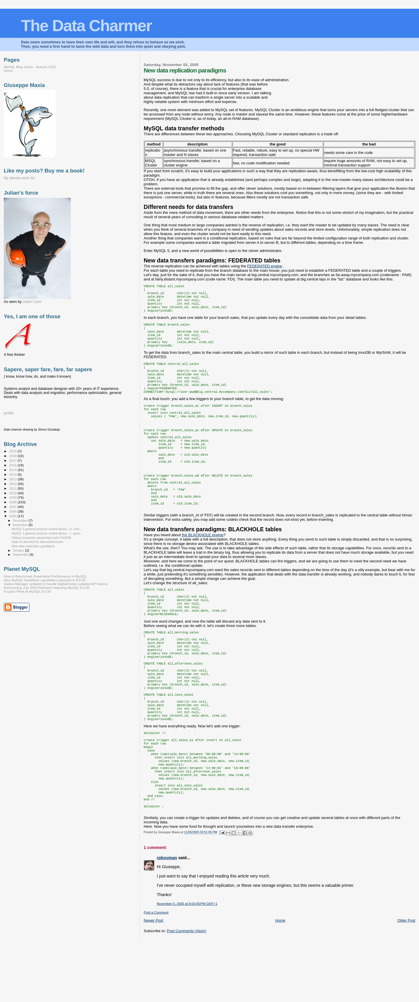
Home (280, 979)
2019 (13, 451)
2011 (13, 488)
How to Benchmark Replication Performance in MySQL (45, 576)
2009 (13, 497)
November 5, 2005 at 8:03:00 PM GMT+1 (187, 962)
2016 (13, 465)
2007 (13, 507)
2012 (13, 484)
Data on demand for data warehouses (37, 541)
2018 (13, 456)
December (21, 520)
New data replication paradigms (33, 546)
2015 (13, 470)
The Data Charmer (86, 25)
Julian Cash (32, 302)
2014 (13, 474)
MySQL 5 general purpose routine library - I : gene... (47, 533)
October (19, 550)
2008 (13, 502)
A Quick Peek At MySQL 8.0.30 (27, 591)
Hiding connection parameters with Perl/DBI (41, 537)
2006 (13, 511)
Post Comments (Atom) (186, 989)
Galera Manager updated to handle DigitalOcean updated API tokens (56, 584)
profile (9, 413)
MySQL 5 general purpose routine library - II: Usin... (47, 529)
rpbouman (167, 916)
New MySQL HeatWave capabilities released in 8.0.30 (45, 580)
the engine (202, 562)
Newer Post (153, 979)
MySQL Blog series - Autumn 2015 (30, 67)
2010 (13, 493)
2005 (13, 516)
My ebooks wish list (19, 178)
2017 (13, 460)
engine (264, 266)
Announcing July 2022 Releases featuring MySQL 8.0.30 (46, 587)
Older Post (406, 979)
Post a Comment (156, 971)
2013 (13, 479)
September (21, 554)
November (21, 525)
